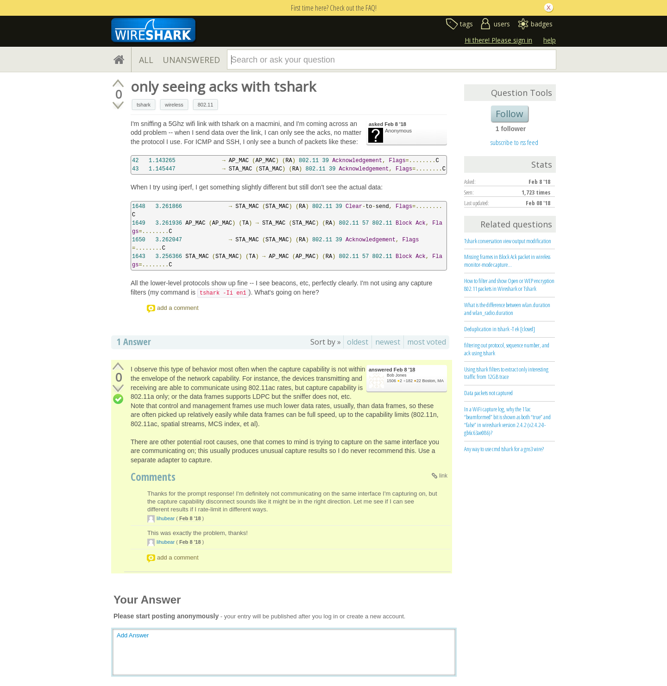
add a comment (178, 307)
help (549, 40)
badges (542, 23)
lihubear (166, 518)
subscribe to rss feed (514, 142)
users (502, 23)
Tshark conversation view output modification (507, 241)
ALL (146, 59)
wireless (174, 104)
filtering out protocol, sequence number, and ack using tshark (506, 349)
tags (466, 23)
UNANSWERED (191, 59)
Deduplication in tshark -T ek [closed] (499, 329)
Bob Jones (397, 375)
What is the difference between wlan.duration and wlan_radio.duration (507, 309)
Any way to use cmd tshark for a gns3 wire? (504, 449)
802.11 (206, 104)
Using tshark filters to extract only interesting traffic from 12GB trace (506, 373)
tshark (144, 104)
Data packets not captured (488, 393)
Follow (509, 113)
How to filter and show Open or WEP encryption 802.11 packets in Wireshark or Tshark (509, 285)
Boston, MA (433, 380)
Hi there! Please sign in (498, 40)
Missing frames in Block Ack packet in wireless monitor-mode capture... (507, 260)
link (443, 475)
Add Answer (133, 635)
